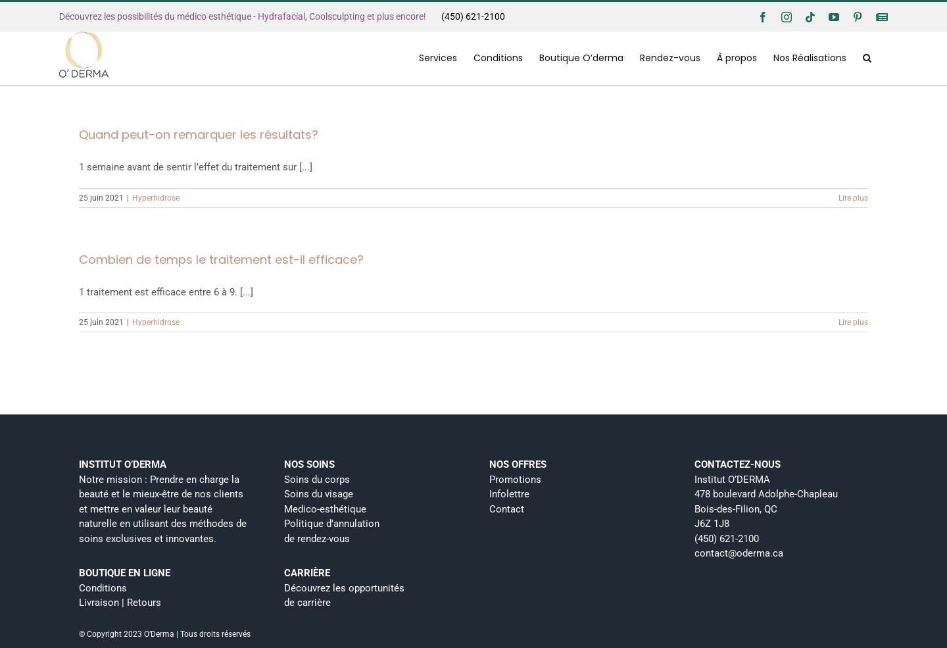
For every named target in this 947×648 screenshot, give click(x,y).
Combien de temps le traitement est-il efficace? (221, 259)
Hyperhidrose (156, 198)
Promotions (515, 480)
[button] (867, 58)
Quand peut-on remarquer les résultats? (198, 134)
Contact (506, 509)
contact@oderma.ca (738, 553)
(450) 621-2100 (473, 16)
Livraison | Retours (120, 603)
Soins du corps (317, 480)
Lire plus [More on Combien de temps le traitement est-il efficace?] (853, 322)
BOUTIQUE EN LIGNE (124, 573)
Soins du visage (318, 494)
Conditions (103, 588)
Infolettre (509, 494)
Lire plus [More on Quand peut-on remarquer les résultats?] (853, 198)
